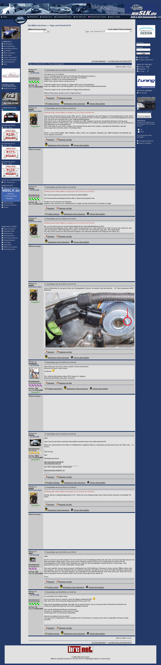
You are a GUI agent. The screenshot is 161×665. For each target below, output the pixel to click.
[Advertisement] (10, 218)
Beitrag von (32, 69)
